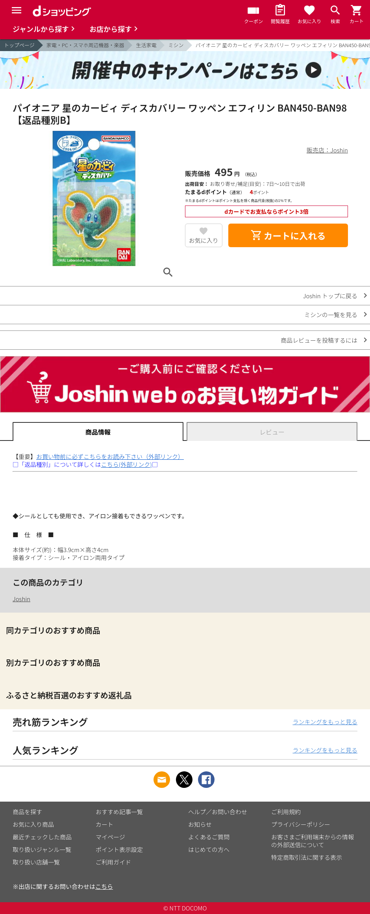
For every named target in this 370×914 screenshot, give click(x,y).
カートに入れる (288, 235)
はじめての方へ (208, 849)
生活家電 (146, 45)
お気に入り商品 (33, 824)
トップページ (19, 45)
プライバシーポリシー (300, 824)
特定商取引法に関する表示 (306, 857)
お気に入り (203, 240)
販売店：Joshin (327, 150)
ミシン (175, 45)
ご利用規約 (286, 812)
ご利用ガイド (113, 862)
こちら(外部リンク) (126, 464)
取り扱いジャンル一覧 (42, 849)
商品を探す (27, 812)
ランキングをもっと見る (324, 722)
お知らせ (200, 824)
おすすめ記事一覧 (119, 812)
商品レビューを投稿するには (319, 340)
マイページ (110, 837)
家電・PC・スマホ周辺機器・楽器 (85, 45)
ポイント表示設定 (119, 849)
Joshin (21, 599)
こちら (104, 886)
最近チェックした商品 (42, 837)
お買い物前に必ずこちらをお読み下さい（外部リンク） (110, 456)
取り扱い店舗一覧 (36, 862)
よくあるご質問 (208, 837)
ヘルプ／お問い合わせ (217, 812)
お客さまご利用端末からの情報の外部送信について (312, 841)
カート (104, 824)
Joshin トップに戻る (330, 296)
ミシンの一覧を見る (330, 315)
